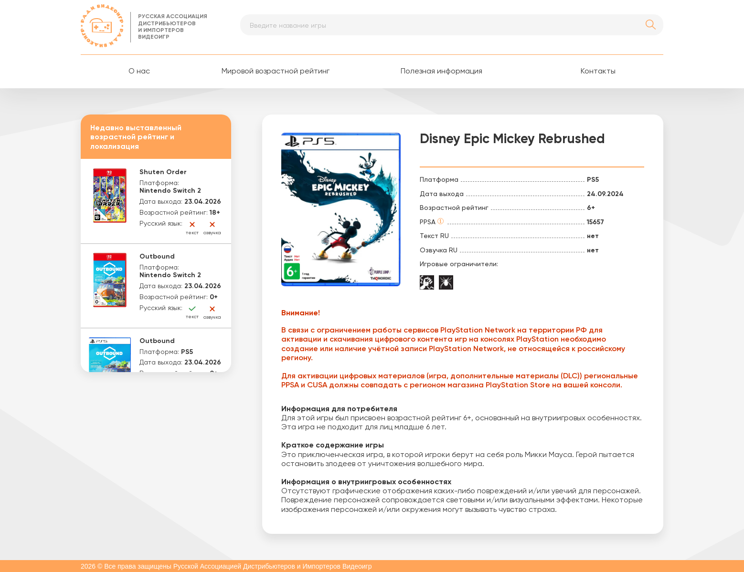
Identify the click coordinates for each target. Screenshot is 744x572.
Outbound (157, 256)
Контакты (598, 71)
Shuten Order (163, 172)
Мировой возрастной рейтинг (275, 71)
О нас (139, 71)
